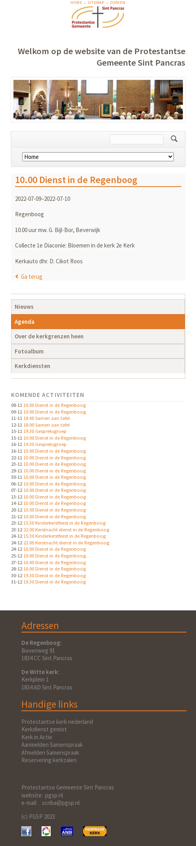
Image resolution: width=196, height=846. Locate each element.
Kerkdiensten (32, 366)
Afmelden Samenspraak (50, 752)
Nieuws (24, 306)
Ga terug (31, 276)
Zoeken (118, 2)
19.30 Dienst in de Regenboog (54, 575)
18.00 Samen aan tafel (46, 418)
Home (76, 2)
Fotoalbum (29, 351)
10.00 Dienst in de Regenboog (54, 405)
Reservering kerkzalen (48, 760)
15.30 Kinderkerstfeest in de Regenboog (64, 522)
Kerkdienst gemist (44, 729)
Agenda (24, 321)
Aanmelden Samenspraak (52, 744)
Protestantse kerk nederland (57, 721)
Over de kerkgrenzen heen (49, 336)
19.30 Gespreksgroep (45, 431)
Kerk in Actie (36, 737)
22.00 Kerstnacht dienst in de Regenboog (66, 529)
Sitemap (96, 2)
